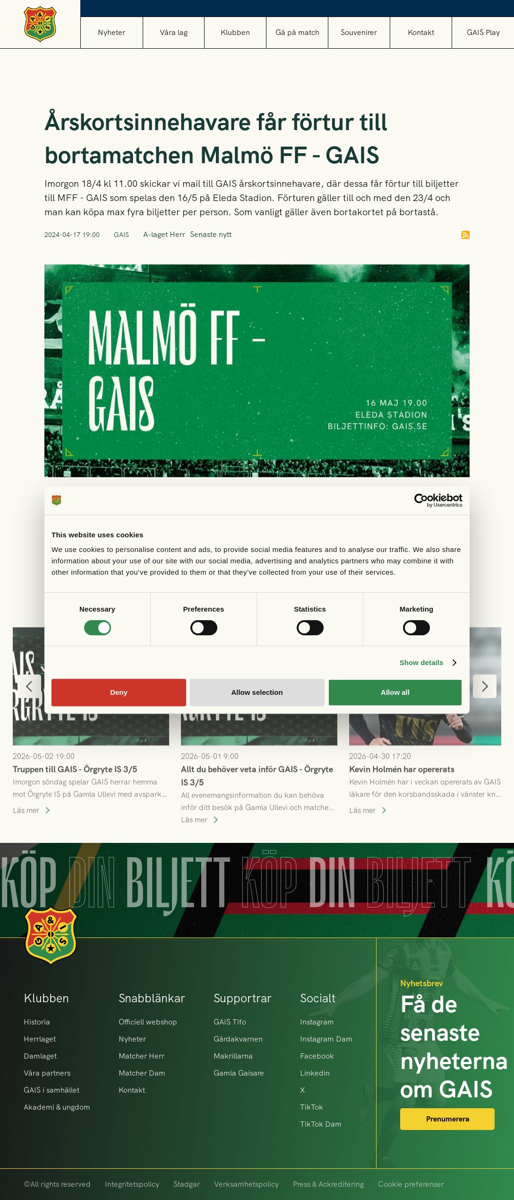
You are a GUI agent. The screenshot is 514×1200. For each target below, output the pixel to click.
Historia (37, 1022)
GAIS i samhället (51, 1090)
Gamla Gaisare (239, 1073)
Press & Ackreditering (328, 1184)
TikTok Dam (321, 1124)
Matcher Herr (141, 1056)
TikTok (311, 1107)
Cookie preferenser (411, 1184)
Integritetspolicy (132, 1184)
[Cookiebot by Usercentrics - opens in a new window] (421, 500)
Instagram (317, 1022)
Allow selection (257, 692)
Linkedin (315, 1073)
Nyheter (111, 32)
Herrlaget (40, 1039)
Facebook (317, 1056)
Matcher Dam (142, 1073)
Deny (119, 692)
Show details (422, 662)
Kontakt (421, 32)
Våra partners (47, 1073)
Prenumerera (447, 1119)
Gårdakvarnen (238, 1039)
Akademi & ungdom (57, 1107)
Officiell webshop (148, 1022)
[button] (174, 32)
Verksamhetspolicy (246, 1184)
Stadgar (186, 1184)
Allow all (395, 692)
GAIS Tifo (230, 1022)
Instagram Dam (326, 1039)
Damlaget (40, 1056)
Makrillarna (233, 1056)
